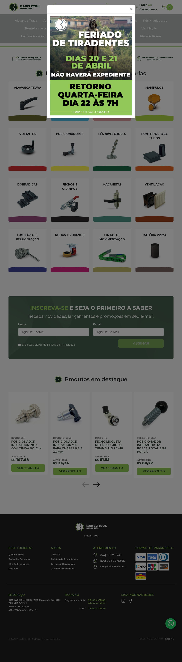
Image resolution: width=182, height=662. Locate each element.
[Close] (131, 9)
